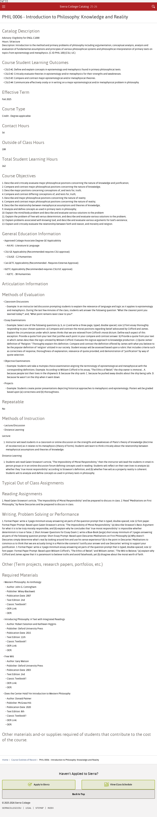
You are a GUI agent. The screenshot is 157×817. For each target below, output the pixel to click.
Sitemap (39, 808)
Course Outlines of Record (23, 759)
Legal (28, 808)
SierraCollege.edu (11, 808)
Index (50, 808)
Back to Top (78, 794)
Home (5, 759)
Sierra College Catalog (78, 6)
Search (153, 6)
